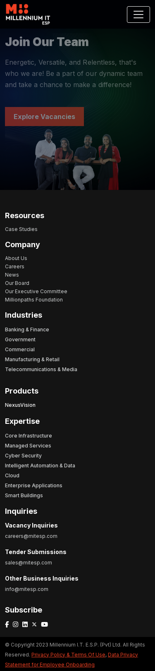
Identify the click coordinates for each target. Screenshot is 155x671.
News (12, 275)
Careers (14, 266)
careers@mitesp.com (31, 536)
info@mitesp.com (26, 589)
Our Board (17, 283)
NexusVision (20, 405)
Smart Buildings (24, 495)
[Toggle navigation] (138, 14)
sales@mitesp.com (28, 562)
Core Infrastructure (28, 436)
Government (20, 339)
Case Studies (21, 229)
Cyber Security (23, 455)
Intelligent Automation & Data (40, 465)
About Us (16, 258)
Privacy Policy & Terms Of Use (68, 655)
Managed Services (28, 445)
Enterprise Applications (33, 485)
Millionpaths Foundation (34, 300)
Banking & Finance (27, 329)
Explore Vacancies (44, 116)
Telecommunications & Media (41, 369)
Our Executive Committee (36, 291)
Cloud (12, 475)
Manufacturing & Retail (32, 359)
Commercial (20, 349)
